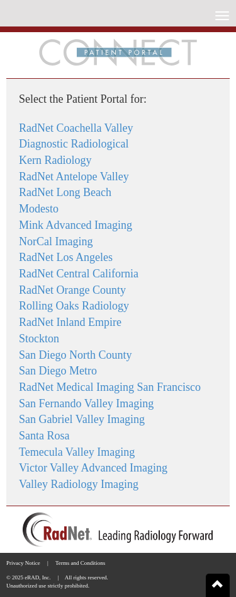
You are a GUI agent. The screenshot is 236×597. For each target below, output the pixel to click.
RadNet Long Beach (65, 192)
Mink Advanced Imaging (75, 225)
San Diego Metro (58, 370)
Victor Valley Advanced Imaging (93, 467)
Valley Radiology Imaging (78, 484)
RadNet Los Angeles (66, 257)
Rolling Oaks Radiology (74, 305)
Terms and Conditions (80, 563)
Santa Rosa (44, 435)
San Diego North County (75, 355)
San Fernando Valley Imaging (86, 403)
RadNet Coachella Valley (76, 128)
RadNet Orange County (72, 290)
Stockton (39, 338)
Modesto (39, 208)
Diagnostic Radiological (73, 143)
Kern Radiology (55, 160)
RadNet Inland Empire (70, 322)
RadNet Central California (78, 273)
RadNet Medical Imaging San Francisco (110, 387)
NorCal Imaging (56, 241)
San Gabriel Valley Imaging (82, 419)
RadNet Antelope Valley (74, 176)
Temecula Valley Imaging (77, 452)
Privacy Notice (23, 563)
